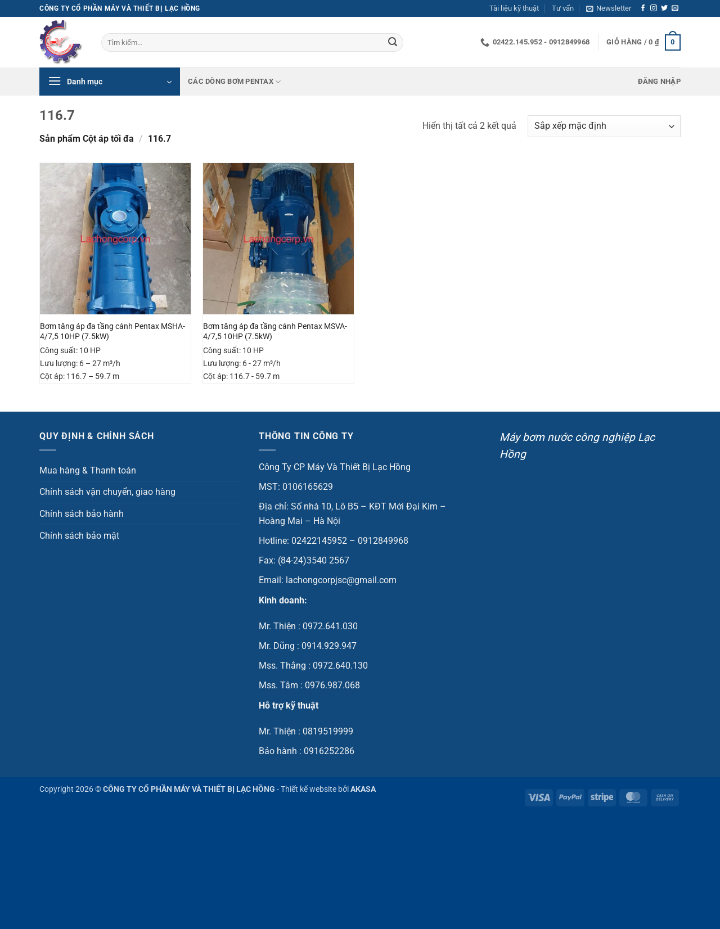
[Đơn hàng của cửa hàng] (604, 126)
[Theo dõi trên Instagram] (653, 8)
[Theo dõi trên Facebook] (643, 8)
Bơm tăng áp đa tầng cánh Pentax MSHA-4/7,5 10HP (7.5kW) (112, 332)
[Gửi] (392, 42)
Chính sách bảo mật (79, 535)
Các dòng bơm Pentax (234, 81)
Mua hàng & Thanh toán (87, 470)
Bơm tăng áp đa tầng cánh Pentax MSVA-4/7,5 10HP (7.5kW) (275, 332)
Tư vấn (563, 8)
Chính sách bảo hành (81, 513)
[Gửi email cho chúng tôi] (675, 8)
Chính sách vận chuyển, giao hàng (107, 491)
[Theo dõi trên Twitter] (664, 8)
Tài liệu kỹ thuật (514, 8)
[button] (608, 8)
